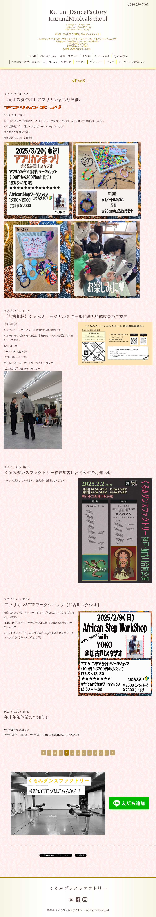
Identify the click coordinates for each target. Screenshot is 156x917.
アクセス (80, 62)
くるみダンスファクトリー (78, 888)
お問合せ (66, 62)
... (107, 753)
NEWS (53, 62)
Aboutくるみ (48, 56)
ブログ (110, 62)
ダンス (86, 56)
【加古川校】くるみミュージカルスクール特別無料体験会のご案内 (65, 316)
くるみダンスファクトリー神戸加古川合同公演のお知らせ (57, 472)
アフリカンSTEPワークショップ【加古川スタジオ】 (52, 604)
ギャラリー (96, 62)
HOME (32, 56)
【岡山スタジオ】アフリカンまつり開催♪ (42, 99)
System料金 (121, 56)
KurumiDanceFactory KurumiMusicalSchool (78, 15)
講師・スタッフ (69, 56)
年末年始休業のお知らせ (26, 717)
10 (101, 753)
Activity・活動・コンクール (28, 62)
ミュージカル (102, 56)
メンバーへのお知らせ (131, 62)
